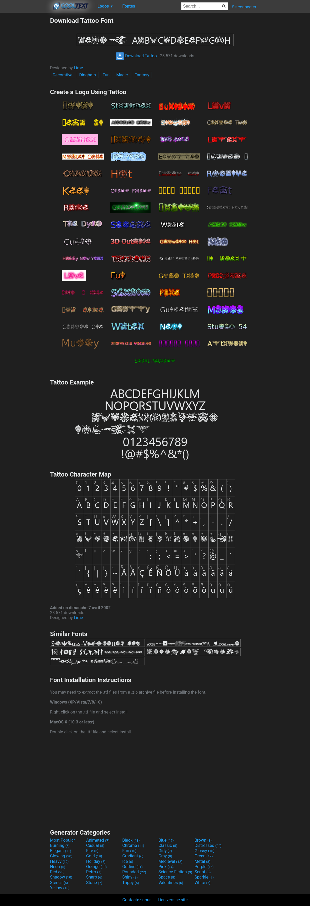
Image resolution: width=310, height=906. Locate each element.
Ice (127, 861)
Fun (106, 74)
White (203, 882)
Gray (165, 855)
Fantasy (142, 74)
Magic (122, 74)
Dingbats (87, 74)
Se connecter (244, 6)
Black (131, 840)
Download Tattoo (136, 55)
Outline (132, 866)
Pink (166, 866)
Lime (78, 67)
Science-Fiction (175, 871)
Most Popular (62, 840)
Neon (57, 866)
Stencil (59, 882)
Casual (95, 845)
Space (166, 877)
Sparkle (204, 877)
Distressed (208, 845)
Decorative (63, 74)
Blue (166, 840)
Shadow (61, 877)
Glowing (61, 855)
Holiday (96, 861)
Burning (60, 845)
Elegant (60, 850)
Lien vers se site (173, 899)
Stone (94, 882)
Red (57, 871)
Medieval (170, 861)
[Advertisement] (25, 95)
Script (203, 871)
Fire (92, 850)
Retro (93, 871)
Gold (94, 855)
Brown (203, 840)
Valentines (170, 882)
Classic (167, 845)
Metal (203, 861)
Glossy (204, 850)
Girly (165, 850)
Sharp (94, 877)
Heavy (59, 861)
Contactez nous (136, 899)
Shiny (130, 877)
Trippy (130, 882)
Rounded (134, 871)
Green (204, 855)
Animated (97, 840)
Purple (204, 866)
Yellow (59, 887)
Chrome (133, 845)
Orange (96, 866)
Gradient (132, 855)
